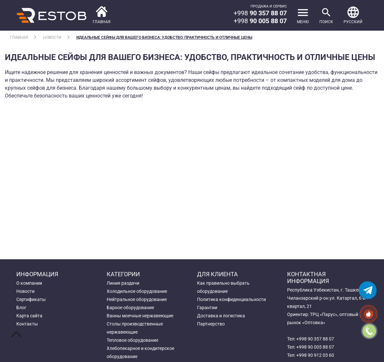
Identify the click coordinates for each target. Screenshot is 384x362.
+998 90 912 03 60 (315, 355)
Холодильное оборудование (137, 291)
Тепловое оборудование (132, 340)
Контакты (27, 323)
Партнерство (211, 323)
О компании (29, 283)
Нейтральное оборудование (137, 299)
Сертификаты (31, 299)
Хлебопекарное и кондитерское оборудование (140, 352)
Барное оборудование (130, 307)
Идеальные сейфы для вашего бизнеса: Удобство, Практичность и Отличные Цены (164, 37)
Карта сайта (29, 315)
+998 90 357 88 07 (315, 338)
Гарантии (207, 307)
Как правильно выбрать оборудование (223, 287)
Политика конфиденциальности (231, 299)
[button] (353, 15)
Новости (52, 37)
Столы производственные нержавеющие (135, 328)
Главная (19, 37)
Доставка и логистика (221, 315)
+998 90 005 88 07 (315, 347)
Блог (21, 307)
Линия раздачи (123, 283)
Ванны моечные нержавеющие (140, 315)
